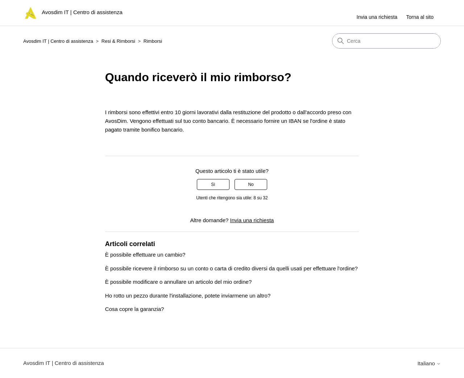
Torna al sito (420, 17)
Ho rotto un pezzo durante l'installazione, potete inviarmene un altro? (187, 295)
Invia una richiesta (377, 17)
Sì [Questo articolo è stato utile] (213, 184)
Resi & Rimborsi (118, 41)
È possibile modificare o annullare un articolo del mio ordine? (178, 282)
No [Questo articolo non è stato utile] (250, 184)
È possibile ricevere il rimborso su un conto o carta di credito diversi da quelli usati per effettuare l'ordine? (231, 268)
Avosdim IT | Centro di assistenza (58, 41)
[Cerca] (386, 41)
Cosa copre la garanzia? (134, 309)
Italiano (429, 363)
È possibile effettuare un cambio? (145, 255)
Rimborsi (153, 41)
